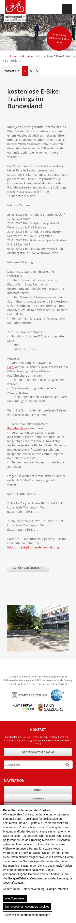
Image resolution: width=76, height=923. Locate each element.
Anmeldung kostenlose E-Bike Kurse (59, 38)
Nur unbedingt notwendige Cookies (27, 906)
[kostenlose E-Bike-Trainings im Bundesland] (38, 650)
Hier (10, 367)
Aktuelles (27, 56)
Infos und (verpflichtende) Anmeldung (33, 547)
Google (51, 889)
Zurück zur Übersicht (28, 568)
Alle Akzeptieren (15, 898)
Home (13, 56)
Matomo (63, 889)
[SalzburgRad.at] (15, 11)
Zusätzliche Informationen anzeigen (27, 915)
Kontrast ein (11, 71)
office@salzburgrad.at (38, 752)
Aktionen (38, 798)
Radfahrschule (17, 428)
